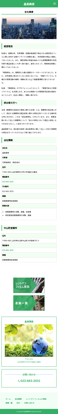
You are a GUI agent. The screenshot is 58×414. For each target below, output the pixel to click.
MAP (18, 403)
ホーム (8, 399)
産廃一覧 (9, 403)
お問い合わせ (29, 403)
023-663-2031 (8, 181)
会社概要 (18, 399)
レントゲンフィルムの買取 (36, 399)
